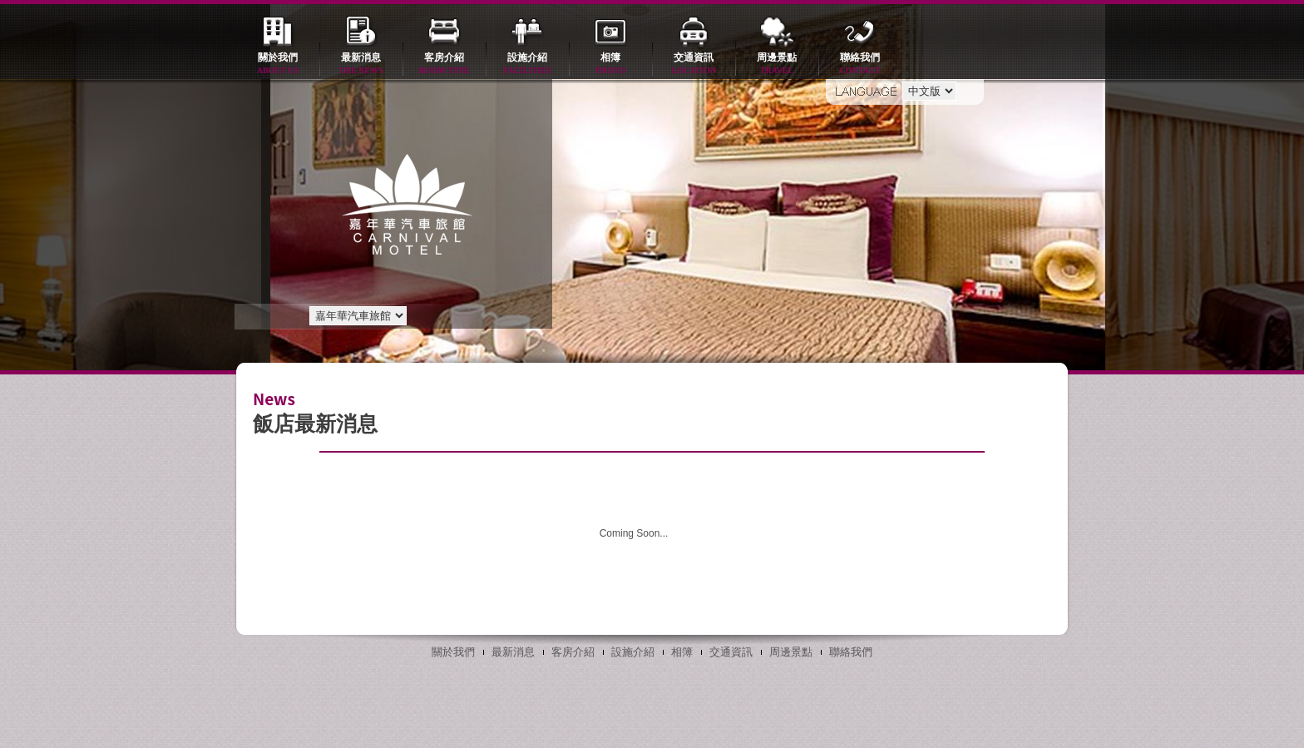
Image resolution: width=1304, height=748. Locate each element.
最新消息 (361, 64)
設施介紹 (527, 64)
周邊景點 (776, 64)
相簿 (610, 64)
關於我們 (277, 64)
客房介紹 (444, 64)
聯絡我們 (859, 64)
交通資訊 (693, 64)
